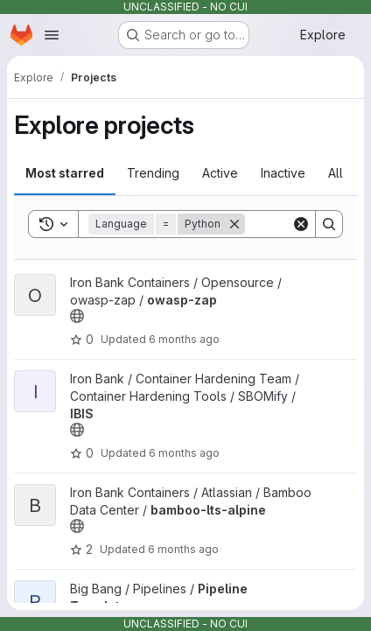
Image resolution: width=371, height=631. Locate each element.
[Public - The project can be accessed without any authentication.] (77, 316)
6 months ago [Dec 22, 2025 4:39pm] (184, 452)
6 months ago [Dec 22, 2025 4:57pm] (184, 339)
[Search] (329, 224)
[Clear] (301, 224)
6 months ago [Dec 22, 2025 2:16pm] (183, 549)
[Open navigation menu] (52, 35)
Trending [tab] (153, 172)
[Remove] (234, 224)
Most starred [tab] (64, 172)
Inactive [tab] (283, 172)
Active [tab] (220, 172)
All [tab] (335, 172)
